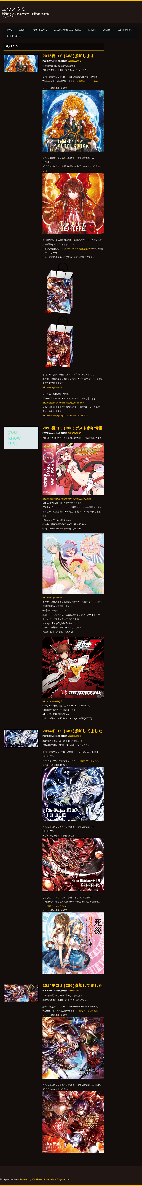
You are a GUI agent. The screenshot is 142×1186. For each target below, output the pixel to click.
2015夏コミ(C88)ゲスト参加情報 (72, 428)
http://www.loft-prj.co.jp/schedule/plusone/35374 (65, 415)
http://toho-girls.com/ (52, 387)
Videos (92, 30)
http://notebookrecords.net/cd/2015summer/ (63, 403)
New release (40, 30)
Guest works (125, 30)
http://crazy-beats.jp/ (52, 701)
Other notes (14, 36)
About (22, 30)
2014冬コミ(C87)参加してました (72, 731)
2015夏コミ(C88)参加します (68, 56)
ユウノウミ (14, 9)
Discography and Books (67, 30)
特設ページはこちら (88, 81)
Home (9, 30)
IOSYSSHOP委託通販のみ (79, 248)
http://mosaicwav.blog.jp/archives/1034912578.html (66, 499)
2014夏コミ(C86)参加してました (72, 986)
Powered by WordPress (31, 1179)
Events (107, 30)
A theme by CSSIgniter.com (57, 1179)
